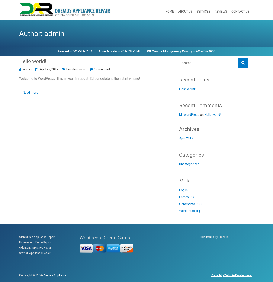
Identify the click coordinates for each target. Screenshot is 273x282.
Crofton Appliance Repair (34, 253)
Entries (187, 197)
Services (204, 11)
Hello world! (32, 61)
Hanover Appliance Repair (35, 242)
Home (170, 11)
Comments (190, 204)
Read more (30, 92)
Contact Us (240, 11)
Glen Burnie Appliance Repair (37, 237)
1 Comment (102, 69)
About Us (185, 11)
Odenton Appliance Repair (35, 247)
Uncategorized (76, 69)
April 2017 (186, 138)
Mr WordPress (189, 115)
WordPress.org (189, 211)
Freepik (223, 237)
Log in (183, 190)
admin (27, 69)
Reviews (221, 11)
